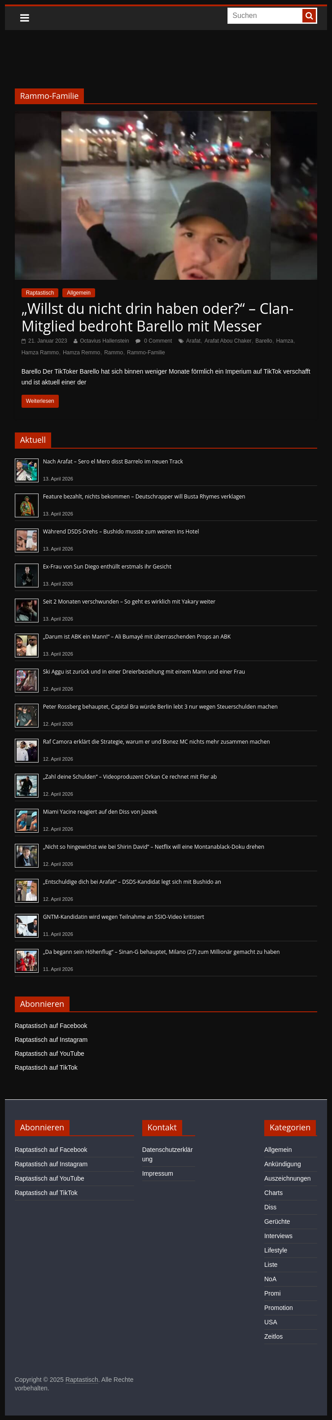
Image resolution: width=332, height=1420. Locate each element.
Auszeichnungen (287, 1178)
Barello (263, 341)
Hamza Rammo (40, 352)
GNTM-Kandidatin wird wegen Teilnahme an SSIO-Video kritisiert (123, 917)
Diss (270, 1207)
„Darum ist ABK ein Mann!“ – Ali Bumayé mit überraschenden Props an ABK (137, 636)
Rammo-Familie (146, 352)
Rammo (113, 352)
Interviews (278, 1235)
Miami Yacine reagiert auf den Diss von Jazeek (100, 812)
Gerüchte (277, 1221)
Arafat (193, 341)
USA (270, 1322)
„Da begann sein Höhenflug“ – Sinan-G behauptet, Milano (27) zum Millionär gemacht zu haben (161, 952)
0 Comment (153, 341)
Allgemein (79, 293)
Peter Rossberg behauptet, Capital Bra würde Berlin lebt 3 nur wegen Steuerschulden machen (160, 706)
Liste (271, 1264)
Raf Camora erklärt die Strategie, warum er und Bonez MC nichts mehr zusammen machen (156, 741)
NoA (270, 1279)
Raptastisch (40, 293)
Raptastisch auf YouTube (49, 1053)
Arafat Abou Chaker (228, 341)
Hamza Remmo (81, 352)
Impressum (157, 1173)
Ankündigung (282, 1164)
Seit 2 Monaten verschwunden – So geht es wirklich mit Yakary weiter (129, 601)
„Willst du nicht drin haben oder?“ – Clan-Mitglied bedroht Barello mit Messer (158, 317)
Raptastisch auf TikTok (46, 1067)
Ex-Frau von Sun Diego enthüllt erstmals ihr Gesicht (107, 566)
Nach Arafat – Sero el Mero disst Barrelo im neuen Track (113, 461)
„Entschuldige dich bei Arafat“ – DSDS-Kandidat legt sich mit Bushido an (132, 882)
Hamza (284, 341)
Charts (273, 1192)
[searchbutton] (309, 15)
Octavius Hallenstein (104, 341)
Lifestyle (275, 1250)
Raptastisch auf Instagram (51, 1039)
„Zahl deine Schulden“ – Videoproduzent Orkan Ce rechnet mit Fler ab (130, 777)
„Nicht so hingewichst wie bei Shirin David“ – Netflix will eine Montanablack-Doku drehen (154, 847)
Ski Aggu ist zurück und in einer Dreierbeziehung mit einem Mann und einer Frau (144, 671)
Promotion (278, 1307)
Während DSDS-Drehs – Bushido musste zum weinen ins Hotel (121, 531)
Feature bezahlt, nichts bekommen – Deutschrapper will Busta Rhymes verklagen (144, 496)
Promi (272, 1293)
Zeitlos (273, 1336)
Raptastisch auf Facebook (51, 1025)
